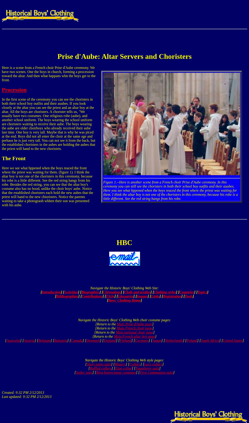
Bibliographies (67, 296)
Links (155, 296)
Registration (172, 296)
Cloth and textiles (137, 292)
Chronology (112, 292)
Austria (29, 340)
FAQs (110, 296)
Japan (156, 340)
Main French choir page (134, 328)
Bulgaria (60, 340)
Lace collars (153, 364)
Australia (13, 340)
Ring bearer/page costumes (116, 372)
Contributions (92, 296)
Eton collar (123, 368)
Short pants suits (99, 364)
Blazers (120, 364)
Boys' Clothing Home (124, 300)
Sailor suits (84, 372)
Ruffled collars (101, 368)
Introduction (51, 292)
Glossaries (125, 296)
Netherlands (174, 340)
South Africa (210, 340)
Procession (14, 90)
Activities (71, 292)
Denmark (93, 340)
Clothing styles (165, 292)
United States (233, 340)
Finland (125, 340)
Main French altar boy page (134, 336)
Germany (142, 340)
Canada (77, 340)
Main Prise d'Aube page (134, 324)
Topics (202, 292)
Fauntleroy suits (147, 368)
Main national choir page (134, 332)
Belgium (44, 340)
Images (142, 296)
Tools (189, 296)
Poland (192, 340)
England (110, 340)
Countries (186, 292)
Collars (135, 364)
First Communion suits (156, 372)
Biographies (90, 292)
